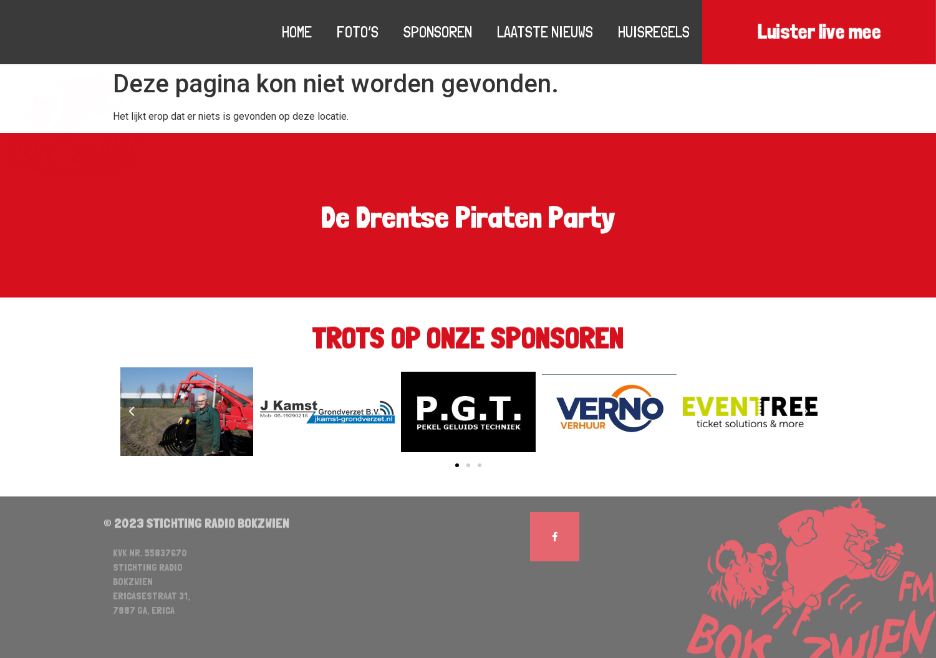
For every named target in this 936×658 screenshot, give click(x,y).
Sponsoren (437, 31)
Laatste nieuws (545, 31)
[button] (457, 465)
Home (297, 31)
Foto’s (358, 31)
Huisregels (654, 31)
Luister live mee (819, 32)
